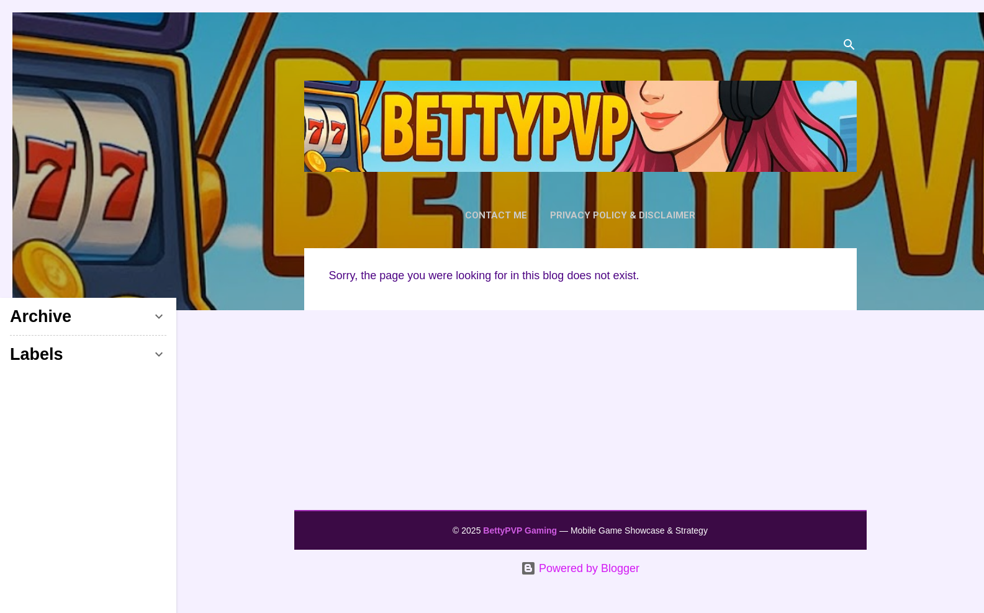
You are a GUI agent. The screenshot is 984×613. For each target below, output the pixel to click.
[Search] (849, 46)
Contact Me (496, 215)
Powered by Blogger (580, 568)
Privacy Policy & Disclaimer (622, 215)
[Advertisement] (580, 416)
